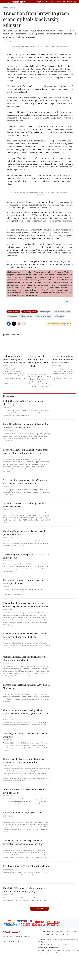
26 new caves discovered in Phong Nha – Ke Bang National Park (24, 505)
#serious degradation (29, 312)
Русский (69, 1)
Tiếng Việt (40, 2)
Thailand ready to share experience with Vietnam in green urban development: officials (26, 605)
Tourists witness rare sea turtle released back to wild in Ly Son (25, 791)
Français (52, 2)
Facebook (9, 323)
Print (19, 323)
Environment (9, 7)
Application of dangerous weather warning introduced (24, 814)
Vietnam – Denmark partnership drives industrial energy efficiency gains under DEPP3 (26, 712)
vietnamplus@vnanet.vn (50, 948)
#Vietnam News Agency (43, 316)
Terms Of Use (60, 931)
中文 (64, 1)
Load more (39, 908)
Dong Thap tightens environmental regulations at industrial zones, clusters (26, 426)
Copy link (24, 323)
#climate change (26, 316)
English (46, 2)
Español (59, 2)
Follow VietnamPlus (53, 324)
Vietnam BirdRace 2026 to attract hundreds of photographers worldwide (25, 658)
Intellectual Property (48, 931)
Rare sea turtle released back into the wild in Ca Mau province (26, 686)
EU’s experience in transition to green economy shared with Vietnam (38, 361)
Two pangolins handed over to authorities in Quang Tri (25, 735)
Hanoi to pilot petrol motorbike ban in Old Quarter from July (24, 533)
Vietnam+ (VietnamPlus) (18, 1)
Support (73, 931)
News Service (56, 935)
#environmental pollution (62, 312)
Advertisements (68, 935)
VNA (48, 935)
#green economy (13, 312)
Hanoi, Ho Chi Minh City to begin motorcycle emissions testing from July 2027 (25, 890)
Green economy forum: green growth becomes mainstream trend (63, 359)
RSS (68, 931)
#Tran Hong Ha (45, 312)
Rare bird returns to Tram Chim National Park (26, 866)
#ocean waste (12, 316)
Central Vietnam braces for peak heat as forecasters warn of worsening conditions (23, 842)
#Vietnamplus (59, 316)
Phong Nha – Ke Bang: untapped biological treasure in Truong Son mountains (24, 760)
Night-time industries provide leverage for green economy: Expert (14, 359)
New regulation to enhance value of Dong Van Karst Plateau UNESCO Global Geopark (25, 482)
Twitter (14, 323)
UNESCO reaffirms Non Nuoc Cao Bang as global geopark (23, 402)
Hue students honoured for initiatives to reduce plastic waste (23, 581)
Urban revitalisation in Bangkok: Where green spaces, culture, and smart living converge (25, 451)
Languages (41, 935)
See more (10, 396)
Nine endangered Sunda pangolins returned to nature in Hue (26, 556)
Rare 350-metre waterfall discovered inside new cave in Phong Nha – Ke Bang (24, 635)
